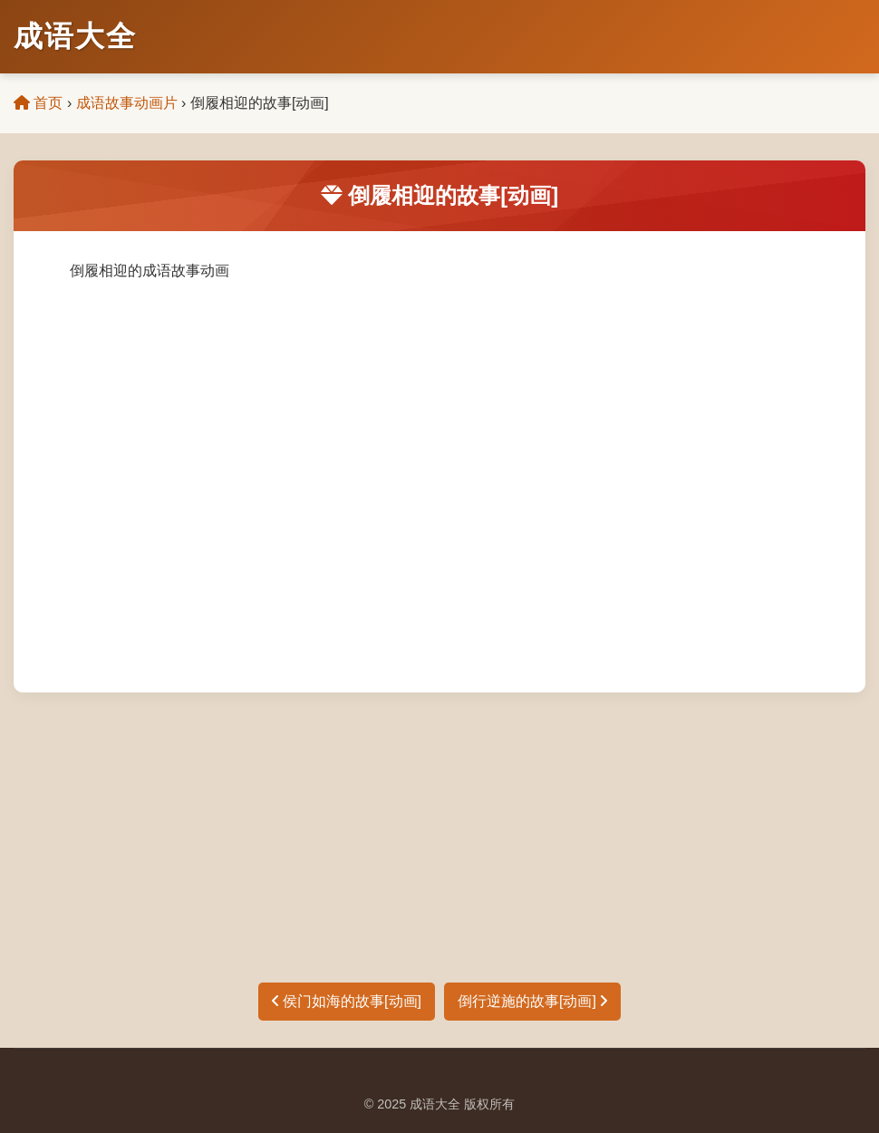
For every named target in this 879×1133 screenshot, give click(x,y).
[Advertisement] (439, 828)
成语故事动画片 (127, 103)
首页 (38, 103)
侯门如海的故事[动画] (346, 1001)
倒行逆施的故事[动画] (532, 1001)
